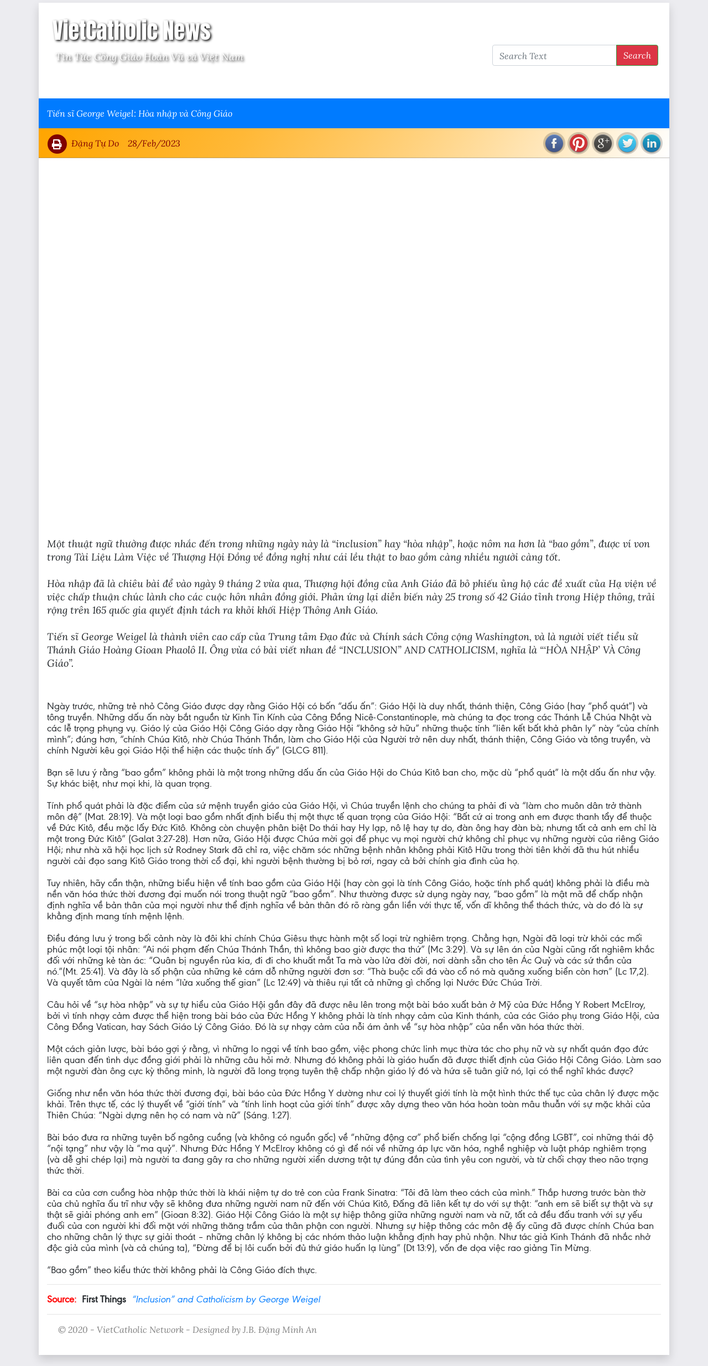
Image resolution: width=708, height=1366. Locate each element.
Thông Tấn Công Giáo (255, 84)
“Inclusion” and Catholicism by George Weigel (226, 1299)
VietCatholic (339, 84)
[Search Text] (554, 55)
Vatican (90, 84)
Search (637, 55)
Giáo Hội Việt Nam (158, 84)
